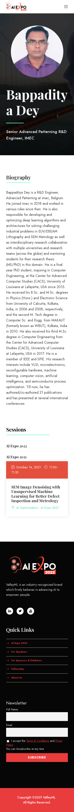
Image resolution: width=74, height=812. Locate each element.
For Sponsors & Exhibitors (26, 660)
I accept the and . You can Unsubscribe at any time (34, 745)
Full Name (12, 709)
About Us (16, 677)
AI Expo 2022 (19, 643)
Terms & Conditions (37, 741)
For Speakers (19, 651)
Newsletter (16, 703)
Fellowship (17, 669)
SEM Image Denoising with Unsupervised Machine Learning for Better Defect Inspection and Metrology (35, 493)
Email (9, 725)
